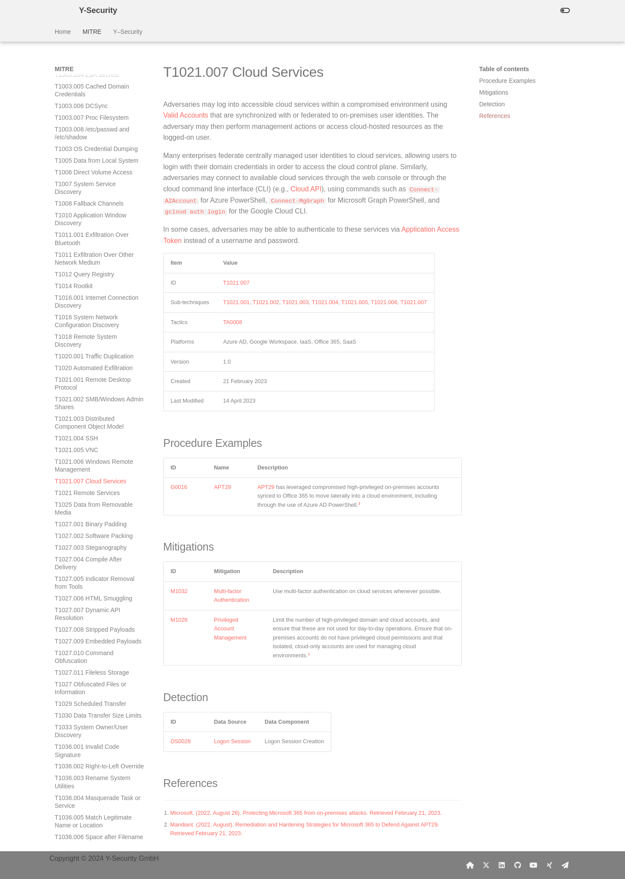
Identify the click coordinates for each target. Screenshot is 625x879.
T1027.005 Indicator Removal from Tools (95, 289)
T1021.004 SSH (76, 144)
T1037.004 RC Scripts (85, 648)
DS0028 (181, 741)
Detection (492, 104)
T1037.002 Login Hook (85, 625)
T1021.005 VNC (76, 156)
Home (63, 31)
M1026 (179, 619)
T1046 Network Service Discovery (86, 746)
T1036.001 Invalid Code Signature (87, 456)
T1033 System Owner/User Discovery (91, 437)
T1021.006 (384, 302)
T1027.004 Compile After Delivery (88, 269)
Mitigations (493, 92)
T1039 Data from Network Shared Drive (89, 695)
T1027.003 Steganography (91, 253)
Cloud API (305, 189)
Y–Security (127, 31)
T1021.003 (295, 302)
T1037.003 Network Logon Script (99, 636)
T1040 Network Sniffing (86, 711)
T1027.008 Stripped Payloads (95, 335)
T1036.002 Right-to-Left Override (99, 472)
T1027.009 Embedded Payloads (98, 347)
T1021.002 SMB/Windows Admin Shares (99, 109)
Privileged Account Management (230, 628)
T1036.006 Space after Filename (99, 543)
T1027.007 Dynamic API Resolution (87, 320)
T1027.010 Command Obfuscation (84, 363)
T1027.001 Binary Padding (91, 230)
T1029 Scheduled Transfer (90, 410)
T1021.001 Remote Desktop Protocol (93, 89)
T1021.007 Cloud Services (90, 187)
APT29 (222, 487)
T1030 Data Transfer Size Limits (98, 421)
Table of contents (504, 69)
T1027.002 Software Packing (94, 242)
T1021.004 (325, 302)
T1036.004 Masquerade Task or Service (97, 508)
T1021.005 (354, 302)
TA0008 (232, 321)
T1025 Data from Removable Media (94, 214)
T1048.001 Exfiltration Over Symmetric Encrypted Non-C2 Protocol (95, 789)
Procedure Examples (507, 80)
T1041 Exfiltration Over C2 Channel (90, 726)
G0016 (179, 487)
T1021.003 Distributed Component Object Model (89, 128)
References (494, 115)
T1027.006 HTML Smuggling (93, 304)
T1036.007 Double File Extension (85, 558)
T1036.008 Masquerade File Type (93, 578)
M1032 (179, 590)
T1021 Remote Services (87, 199)
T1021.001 (236, 302)
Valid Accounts (185, 115)
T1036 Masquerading (83, 593)
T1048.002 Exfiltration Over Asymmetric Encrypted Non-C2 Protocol (96, 817)
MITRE (92, 31)
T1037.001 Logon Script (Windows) (87, 609)
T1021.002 (266, 302)
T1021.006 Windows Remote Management (94, 171)
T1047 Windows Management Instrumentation (95, 765)
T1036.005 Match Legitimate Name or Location (93, 527)
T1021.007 (236, 282)
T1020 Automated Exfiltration (94, 74)
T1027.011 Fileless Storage (92, 378)
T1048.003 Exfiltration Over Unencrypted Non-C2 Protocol (95, 840)
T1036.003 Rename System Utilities (92, 488)
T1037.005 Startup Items (88, 660)
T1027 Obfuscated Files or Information (90, 394)
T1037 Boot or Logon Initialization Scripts (83, 676)
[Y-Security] (60, 10)
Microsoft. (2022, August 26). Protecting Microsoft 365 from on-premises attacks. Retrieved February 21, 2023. (306, 812)
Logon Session (232, 741)
